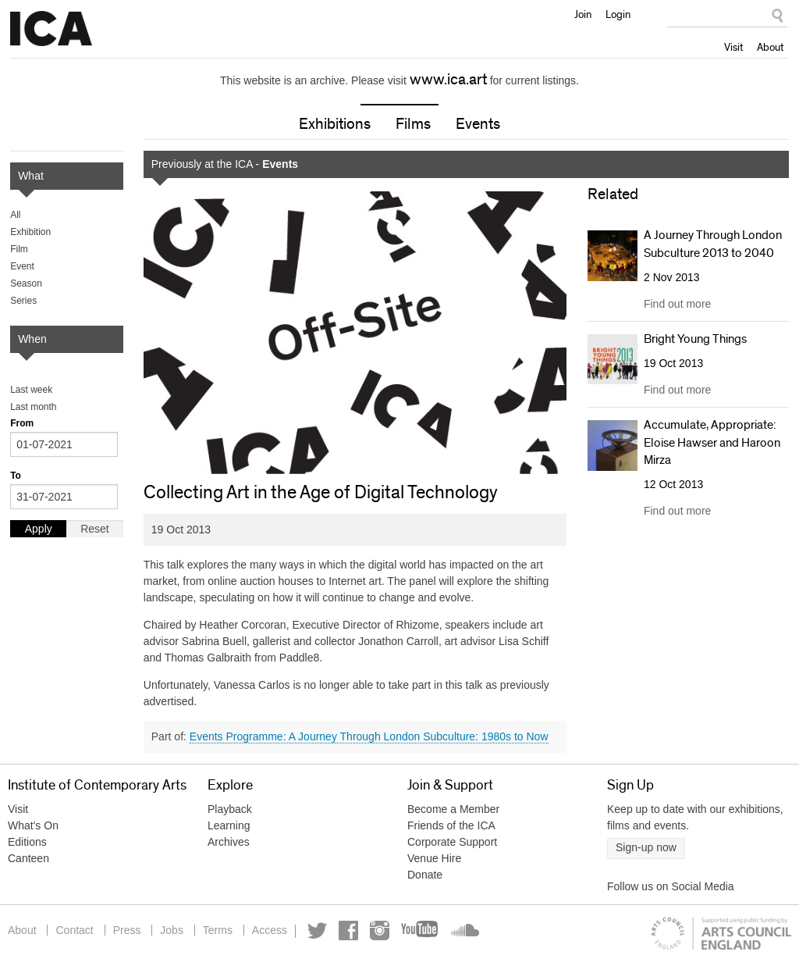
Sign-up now (646, 847)
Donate (424, 874)
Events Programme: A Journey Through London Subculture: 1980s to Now (369, 736)
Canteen (28, 858)
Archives (229, 842)
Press (127, 930)
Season (26, 283)
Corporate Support (452, 842)
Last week (31, 389)
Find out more (677, 304)
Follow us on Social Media (670, 886)
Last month (33, 406)
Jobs (171, 930)
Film (19, 249)
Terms (218, 930)
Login (617, 14)
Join (582, 14)
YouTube (420, 930)
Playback (230, 809)
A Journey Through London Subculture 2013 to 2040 (713, 243)
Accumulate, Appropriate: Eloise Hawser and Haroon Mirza (712, 442)
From (22, 423)
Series (23, 300)
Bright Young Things (695, 339)
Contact (74, 930)
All (15, 214)
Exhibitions (335, 124)
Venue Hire (434, 858)
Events (478, 124)
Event (22, 266)
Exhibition (30, 231)
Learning (229, 825)
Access (269, 930)
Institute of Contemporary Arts (51, 29)
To (15, 475)
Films (413, 124)
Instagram (379, 930)
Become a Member (453, 809)
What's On (33, 825)
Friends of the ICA (451, 825)
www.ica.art (448, 79)
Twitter (317, 930)
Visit (733, 46)
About (770, 46)
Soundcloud (463, 930)
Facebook (348, 930)
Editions (27, 842)
